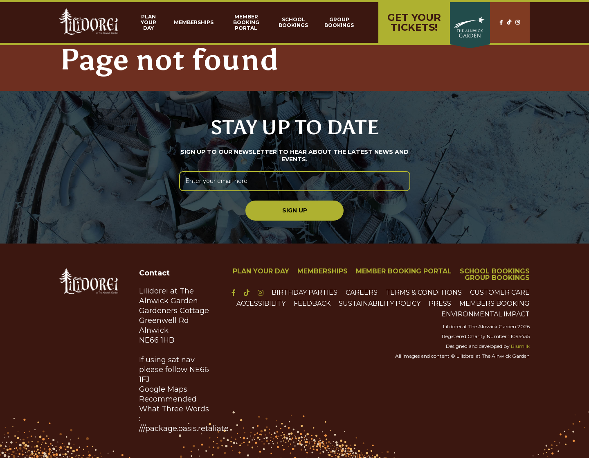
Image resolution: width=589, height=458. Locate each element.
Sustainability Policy (379, 303)
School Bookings (293, 22)
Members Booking (494, 303)
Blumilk (520, 346)
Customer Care (500, 292)
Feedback (312, 303)
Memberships (194, 22)
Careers (362, 292)
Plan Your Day (148, 22)
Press (440, 303)
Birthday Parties (304, 292)
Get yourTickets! (414, 22)
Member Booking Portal (246, 22)
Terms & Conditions (424, 292)
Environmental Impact (485, 314)
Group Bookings (339, 22)
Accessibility (261, 303)
